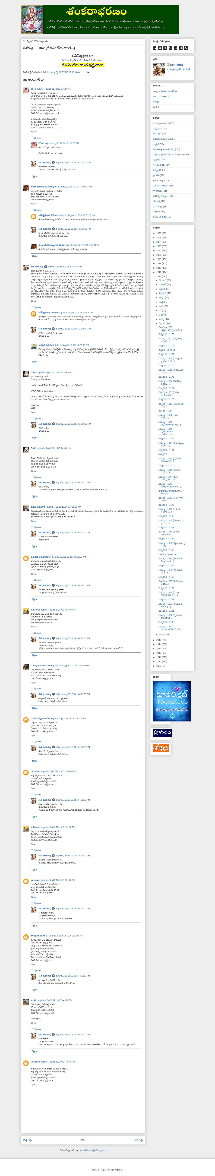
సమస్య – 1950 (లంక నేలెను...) (167, 416)
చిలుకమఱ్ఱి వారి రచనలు (163, 149)
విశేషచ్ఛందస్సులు (160, 196)
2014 (159, 644)
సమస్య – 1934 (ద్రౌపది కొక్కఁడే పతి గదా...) (168, 593)
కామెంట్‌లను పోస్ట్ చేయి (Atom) (93, 1150)
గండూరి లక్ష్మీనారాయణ (40, 718)
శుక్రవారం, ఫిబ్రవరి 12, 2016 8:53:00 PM (72, 345)
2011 (159, 657)
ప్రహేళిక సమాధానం (161, 185)
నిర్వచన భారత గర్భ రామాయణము (168, 154)
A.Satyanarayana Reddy (42, 665)
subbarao (35, 610)
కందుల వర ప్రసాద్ (38, 507)
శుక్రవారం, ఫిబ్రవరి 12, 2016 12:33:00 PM (73, 229)
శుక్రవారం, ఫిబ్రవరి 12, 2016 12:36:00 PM (73, 424)
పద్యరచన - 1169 (166, 504)
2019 (159, 263)
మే (160, 310)
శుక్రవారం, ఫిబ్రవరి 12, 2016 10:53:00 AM (58, 610)
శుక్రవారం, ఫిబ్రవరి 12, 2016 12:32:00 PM (73, 162)
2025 (159, 237)
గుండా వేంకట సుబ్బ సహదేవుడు (44, 187)
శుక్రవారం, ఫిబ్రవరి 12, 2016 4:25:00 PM (73, 908)
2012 (159, 653)
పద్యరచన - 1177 (166, 354)
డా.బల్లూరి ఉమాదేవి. (39, 936)
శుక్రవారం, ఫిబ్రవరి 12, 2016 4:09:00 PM (73, 482)
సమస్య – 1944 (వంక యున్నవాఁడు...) (167, 478)
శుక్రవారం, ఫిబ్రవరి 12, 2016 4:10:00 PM (73, 532)
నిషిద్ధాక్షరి (157, 170)
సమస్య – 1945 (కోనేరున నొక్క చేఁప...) (169, 471)
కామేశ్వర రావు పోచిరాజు (48, 215)
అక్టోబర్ (162, 289)
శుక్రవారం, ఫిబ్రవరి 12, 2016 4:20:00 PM (73, 747)
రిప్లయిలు (37, 138)
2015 (159, 640)
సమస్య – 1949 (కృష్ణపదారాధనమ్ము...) (169, 423)
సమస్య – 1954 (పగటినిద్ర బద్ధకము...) (169, 382)
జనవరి (162, 634)
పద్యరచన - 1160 (166, 622)
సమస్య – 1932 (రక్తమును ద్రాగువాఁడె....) (170, 616)
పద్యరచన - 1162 (166, 588)
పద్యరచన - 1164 (166, 565)
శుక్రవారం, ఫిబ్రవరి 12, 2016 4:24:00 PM (73, 855)
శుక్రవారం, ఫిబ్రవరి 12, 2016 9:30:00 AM (54, 448)
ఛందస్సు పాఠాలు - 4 (167, 554)
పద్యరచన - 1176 (166, 365)
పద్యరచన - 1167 (166, 527)
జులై (161, 302)
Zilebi (33, 372)
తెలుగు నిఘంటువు (161, 96)
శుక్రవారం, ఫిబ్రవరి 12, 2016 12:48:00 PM (58, 771)
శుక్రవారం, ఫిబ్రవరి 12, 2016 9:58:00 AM (76, 312)
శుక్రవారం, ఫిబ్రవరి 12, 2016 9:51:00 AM (64, 507)
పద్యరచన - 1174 (166, 388)
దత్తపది (156, 144)
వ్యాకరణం (157, 211)
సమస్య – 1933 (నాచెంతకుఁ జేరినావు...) (170, 605)
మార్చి (162, 319)
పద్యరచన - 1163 (166, 577)
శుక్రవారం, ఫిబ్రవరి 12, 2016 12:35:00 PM (73, 329)
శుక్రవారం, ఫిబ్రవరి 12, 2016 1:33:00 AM (62, 143)
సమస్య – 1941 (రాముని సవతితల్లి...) (169, 510)
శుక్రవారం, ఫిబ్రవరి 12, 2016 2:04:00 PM (58, 880)
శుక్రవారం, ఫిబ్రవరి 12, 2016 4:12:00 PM (73, 585)
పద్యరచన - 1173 (166, 399)
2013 (159, 648)
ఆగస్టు (162, 297)
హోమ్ (82, 1140)
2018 (159, 268)
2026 (159, 233)
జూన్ (161, 306)
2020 (159, 259)
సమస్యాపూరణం (160, 123)
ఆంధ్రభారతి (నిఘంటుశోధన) (165, 91)
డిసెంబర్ (163, 280)
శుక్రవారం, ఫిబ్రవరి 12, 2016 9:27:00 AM (54, 372)
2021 (159, 255)
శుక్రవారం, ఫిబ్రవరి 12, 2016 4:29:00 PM (73, 1034)
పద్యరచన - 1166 (166, 538)
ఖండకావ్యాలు (159, 180)
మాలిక (156, 107)
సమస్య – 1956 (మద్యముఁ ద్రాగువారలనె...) (170, 359)
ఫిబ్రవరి (162, 323)
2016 (159, 276)
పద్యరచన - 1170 (166, 465)
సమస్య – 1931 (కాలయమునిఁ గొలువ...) (170, 627)
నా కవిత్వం (157, 206)
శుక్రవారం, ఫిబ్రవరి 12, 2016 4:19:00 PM (73, 694)
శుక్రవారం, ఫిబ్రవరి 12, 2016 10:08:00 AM (77, 215)
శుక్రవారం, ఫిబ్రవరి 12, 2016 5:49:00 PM (58, 1062)
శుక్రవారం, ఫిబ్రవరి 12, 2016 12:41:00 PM (68, 718)
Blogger (111, 1170)
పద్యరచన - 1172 (166, 438)
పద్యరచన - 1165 (166, 550)
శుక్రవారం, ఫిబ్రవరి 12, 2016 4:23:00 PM (73, 800)
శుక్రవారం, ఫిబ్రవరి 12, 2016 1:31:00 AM (54, 89)
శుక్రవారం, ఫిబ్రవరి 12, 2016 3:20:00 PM (65, 936)
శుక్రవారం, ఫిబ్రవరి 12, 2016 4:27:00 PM (73, 976)
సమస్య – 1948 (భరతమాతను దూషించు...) (166, 432)
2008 (159, 666)
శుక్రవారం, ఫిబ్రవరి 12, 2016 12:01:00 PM (72, 665)
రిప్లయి (33, 131)
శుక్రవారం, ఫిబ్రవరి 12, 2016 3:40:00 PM (55, 1000)
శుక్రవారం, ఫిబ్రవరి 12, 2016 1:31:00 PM (58, 827)
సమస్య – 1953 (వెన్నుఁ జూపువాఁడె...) (168, 393)
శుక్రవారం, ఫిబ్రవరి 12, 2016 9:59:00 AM (69, 557)
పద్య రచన (157, 128)
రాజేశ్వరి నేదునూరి (46, 345)
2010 (159, 661)
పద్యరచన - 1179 (166, 334)
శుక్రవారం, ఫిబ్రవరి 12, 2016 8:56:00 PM (82, 245)
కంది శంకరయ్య (44, 162)
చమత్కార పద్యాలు (161, 139)
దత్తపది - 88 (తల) (166, 350)
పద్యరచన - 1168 (166, 516)
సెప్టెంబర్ (163, 293)
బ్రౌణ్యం (156, 101)
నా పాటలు (157, 191)
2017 (159, 272)
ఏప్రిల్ (161, 314)
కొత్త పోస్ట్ (27, 1140)
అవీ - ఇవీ (157, 133)
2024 (159, 242)
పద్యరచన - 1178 (166, 345)
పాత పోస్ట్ (138, 1140)
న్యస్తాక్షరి (156, 159)
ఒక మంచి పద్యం (160, 216)
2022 (159, 250)
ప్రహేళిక (156, 175)
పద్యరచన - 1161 (166, 599)
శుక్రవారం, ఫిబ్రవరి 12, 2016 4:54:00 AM (75, 187)
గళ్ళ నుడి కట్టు (159, 165)
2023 (159, 246)
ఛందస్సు (157, 201)
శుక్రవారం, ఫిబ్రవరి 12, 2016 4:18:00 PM (73, 638)
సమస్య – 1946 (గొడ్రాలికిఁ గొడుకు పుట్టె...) (169, 459)
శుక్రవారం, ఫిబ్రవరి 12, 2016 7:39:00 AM (65, 267)
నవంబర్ (163, 284)
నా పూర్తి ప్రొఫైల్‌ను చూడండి (178, 69)
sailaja (34, 1000)
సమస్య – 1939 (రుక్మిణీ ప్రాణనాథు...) (168, 533)
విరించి (33, 89)
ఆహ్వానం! (162, 454)
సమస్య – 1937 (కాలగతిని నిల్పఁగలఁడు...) (170, 560)
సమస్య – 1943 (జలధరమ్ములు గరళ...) (169, 485)
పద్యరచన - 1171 (166, 450)
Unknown (35, 771)
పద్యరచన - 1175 (166, 377)
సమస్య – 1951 (165, 410)
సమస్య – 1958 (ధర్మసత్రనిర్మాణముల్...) (170, 328)
